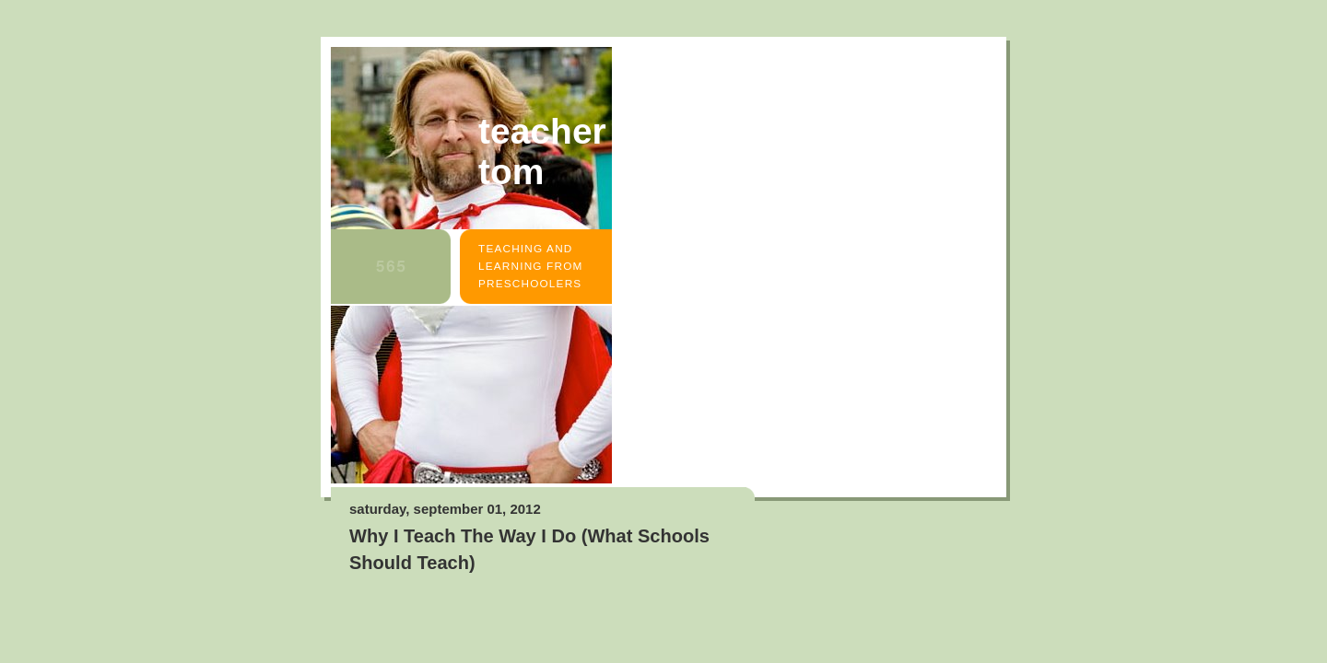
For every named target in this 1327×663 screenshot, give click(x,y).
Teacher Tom (542, 151)
